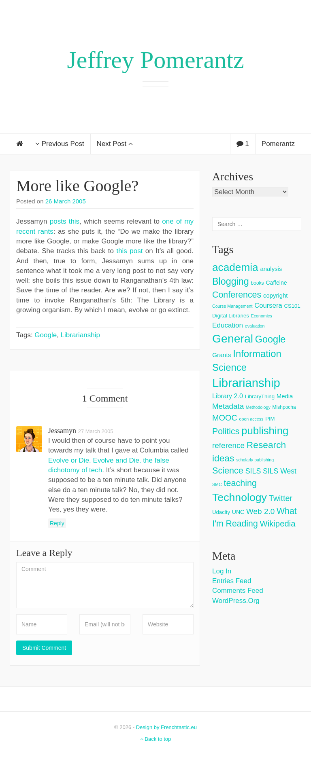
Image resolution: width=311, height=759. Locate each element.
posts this (64, 221)
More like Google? (77, 186)
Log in (221, 571)
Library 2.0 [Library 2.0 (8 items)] (227, 396)
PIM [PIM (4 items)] (270, 419)
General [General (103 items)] (232, 338)
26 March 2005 (65, 201)
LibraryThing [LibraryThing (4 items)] (260, 396)
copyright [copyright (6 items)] (275, 295)
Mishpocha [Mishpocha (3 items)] (284, 407)
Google (45, 335)
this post (129, 251)
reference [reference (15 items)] (228, 445)
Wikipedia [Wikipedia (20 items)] (277, 523)
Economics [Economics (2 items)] (261, 315)
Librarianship (80, 335)
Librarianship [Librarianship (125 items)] (246, 382)
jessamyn (62, 431)
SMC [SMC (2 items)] (217, 484)
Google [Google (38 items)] (270, 339)
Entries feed (231, 581)
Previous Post (59, 144)
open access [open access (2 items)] (251, 418)
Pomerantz (278, 144)
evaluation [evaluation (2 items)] (255, 325)
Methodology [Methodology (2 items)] (258, 407)
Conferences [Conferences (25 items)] (236, 295)
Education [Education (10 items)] (227, 325)
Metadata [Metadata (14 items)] (228, 406)
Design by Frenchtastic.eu (166, 727)
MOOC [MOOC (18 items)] (224, 417)
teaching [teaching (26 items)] (240, 483)
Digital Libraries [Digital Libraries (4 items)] (230, 316)
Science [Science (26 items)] (227, 470)
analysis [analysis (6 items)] (271, 268)
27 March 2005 (95, 431)
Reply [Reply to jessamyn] (57, 523)
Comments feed (237, 590)
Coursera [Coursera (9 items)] (268, 305)
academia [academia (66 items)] (235, 267)
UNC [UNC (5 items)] (238, 512)
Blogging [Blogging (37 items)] (230, 281)
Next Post (115, 144)
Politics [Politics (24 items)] (225, 431)
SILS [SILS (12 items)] (253, 471)
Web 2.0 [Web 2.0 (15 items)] (260, 511)
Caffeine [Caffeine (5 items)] (276, 282)
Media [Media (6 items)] (285, 396)
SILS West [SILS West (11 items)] (279, 471)
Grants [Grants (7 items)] (221, 354)
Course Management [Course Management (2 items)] (232, 306)
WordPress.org (236, 601)
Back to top (155, 739)
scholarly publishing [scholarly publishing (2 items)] (255, 459)
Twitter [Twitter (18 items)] (281, 498)
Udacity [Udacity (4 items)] (221, 512)
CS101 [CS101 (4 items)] (292, 306)
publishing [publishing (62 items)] (264, 430)
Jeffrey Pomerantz (155, 60)
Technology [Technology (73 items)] (239, 497)
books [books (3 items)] (257, 283)
